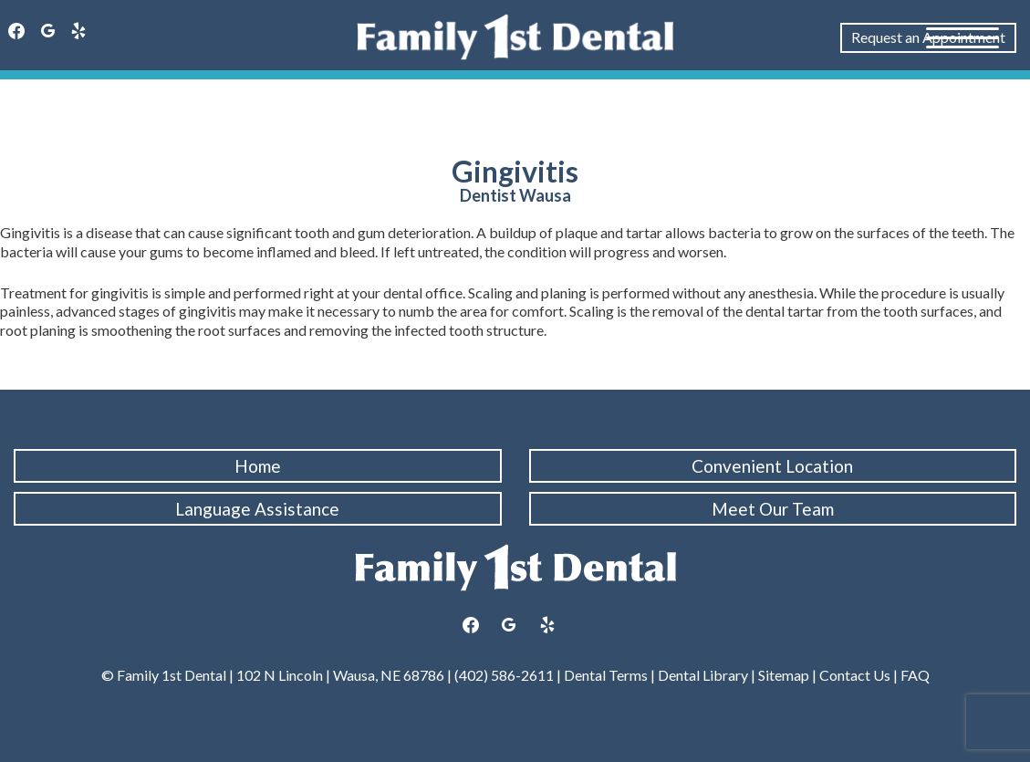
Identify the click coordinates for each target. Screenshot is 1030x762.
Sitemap (782, 675)
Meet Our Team (773, 508)
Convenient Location (772, 465)
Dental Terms (606, 675)
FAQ (915, 675)
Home (257, 465)
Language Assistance (257, 508)
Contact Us (854, 675)
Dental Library (703, 675)
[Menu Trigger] (962, 36)
